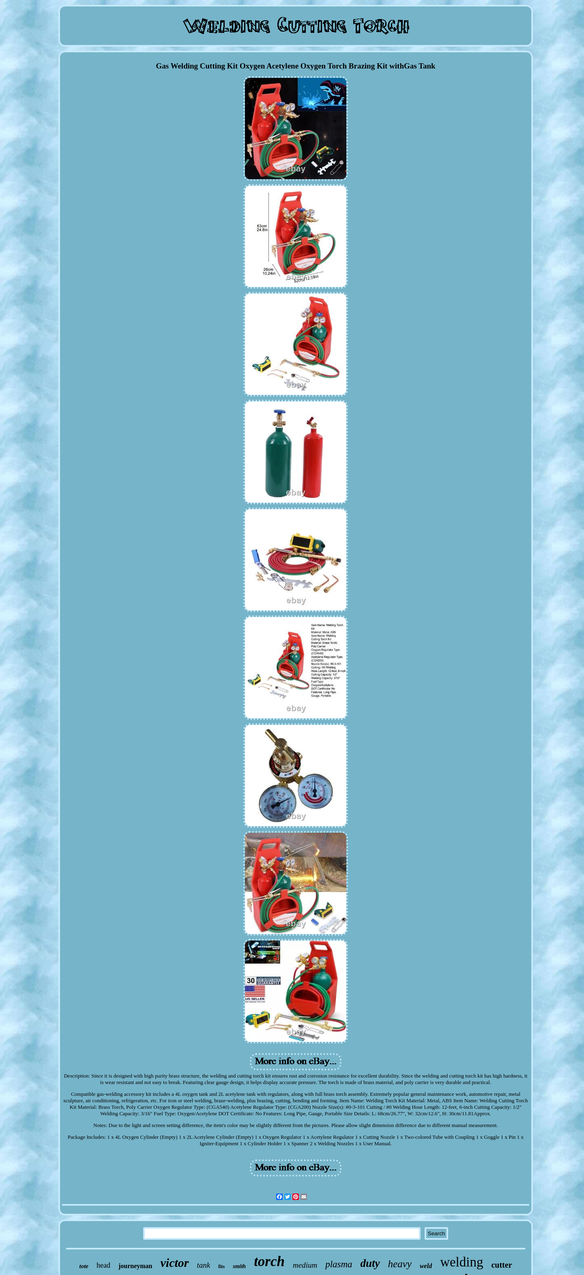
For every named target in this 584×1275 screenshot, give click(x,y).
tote (83, 1266)
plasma (338, 1264)
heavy (400, 1263)
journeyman (135, 1265)
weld (426, 1265)
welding (461, 1262)
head (103, 1265)
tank (203, 1265)
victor (175, 1262)
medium (305, 1265)
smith (239, 1266)
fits (221, 1266)
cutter (501, 1264)
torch (269, 1261)
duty (370, 1263)
